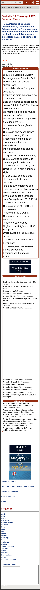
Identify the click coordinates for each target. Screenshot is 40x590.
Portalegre (5, 538)
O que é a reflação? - (13, 291)
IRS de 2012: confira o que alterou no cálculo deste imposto (17, 179)
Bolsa (29, 7)
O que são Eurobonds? (15, 202)
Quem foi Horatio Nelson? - (16, 382)
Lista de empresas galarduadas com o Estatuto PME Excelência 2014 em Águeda (20, 105)
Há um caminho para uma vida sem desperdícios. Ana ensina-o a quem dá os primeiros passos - (18, 405)
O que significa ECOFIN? (17, 212)
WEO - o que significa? (15, 135)
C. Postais (16, 7)
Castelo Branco (7, 522)
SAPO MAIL (30, 586)
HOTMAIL (4, 588)
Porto (3, 540)
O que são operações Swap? (19, 132)
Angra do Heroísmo (8, 559)
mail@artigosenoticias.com (15, 586)
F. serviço (23, 7)
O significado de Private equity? (20, 155)
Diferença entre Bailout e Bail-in (20, 78)
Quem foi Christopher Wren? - (17, 387)
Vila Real (4, 548)
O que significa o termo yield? (19, 165)
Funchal (4, 553)
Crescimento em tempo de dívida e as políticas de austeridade (17, 142)
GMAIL (12, 588)
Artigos (10, 7)
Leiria (3, 533)
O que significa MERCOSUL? (19, 206)
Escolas (4, 501)
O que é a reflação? (14, 71)
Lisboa (4, 535)
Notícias (4, 7)
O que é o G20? (11, 209)
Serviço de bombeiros (9, 491)
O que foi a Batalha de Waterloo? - (17, 392)
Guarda (4, 531)
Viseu (3, 551)
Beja (3, 516)
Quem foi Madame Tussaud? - (17, 384)
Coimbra (4, 525)
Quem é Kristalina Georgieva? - (18, 296)
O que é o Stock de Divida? (18, 74)
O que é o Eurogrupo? (15, 222)
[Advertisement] (20, 345)
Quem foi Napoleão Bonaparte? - (18, 390)
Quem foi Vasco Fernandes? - (17, 379)
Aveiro (3, 514)
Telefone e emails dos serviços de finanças (17, 486)
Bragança (5, 520)
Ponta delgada (6, 555)
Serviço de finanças (8, 481)
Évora (3, 527)
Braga (3, 518)
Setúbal (4, 544)
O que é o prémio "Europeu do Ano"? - (18, 294)
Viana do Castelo (7, 546)
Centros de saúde (8, 496)
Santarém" (5, 542)
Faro (3, 529)
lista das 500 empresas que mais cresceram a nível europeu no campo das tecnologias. (20, 189)
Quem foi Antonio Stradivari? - (17, 308)
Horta (3, 557)
